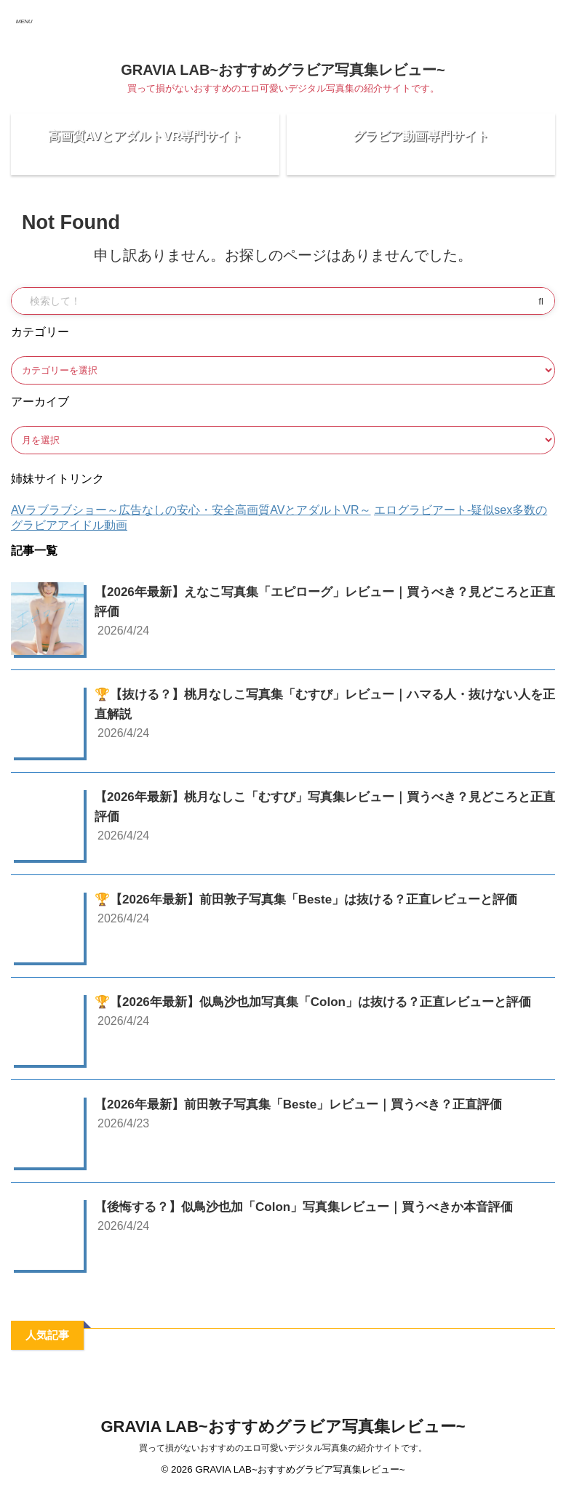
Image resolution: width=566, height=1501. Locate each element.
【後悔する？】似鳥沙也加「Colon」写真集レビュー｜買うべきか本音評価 (316, 1217)
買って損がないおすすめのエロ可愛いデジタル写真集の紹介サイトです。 (283, 1459)
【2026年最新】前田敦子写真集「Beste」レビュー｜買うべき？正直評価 (310, 1115)
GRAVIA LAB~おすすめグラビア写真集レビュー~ (283, 70)
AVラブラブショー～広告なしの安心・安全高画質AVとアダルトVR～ (191, 521)
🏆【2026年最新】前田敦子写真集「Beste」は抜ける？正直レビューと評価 (318, 910)
